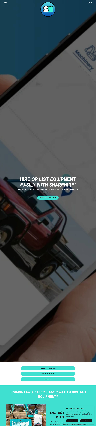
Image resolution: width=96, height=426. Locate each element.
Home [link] (5, 2)
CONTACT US (48, 379)
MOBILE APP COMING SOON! (48, 197)
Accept (86, 420)
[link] (48, 2)
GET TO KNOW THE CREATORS (48, 368)
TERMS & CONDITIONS (48, 373)
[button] (90, 3)
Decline (72, 420)
